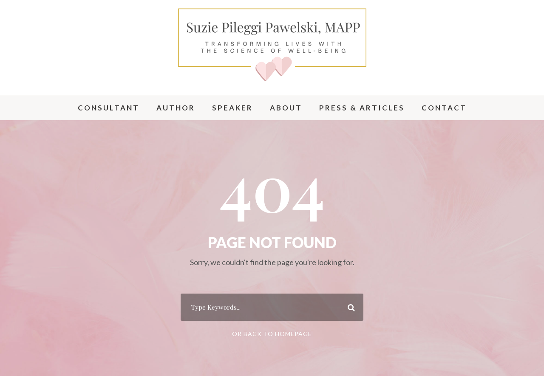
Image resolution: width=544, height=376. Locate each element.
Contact (444, 107)
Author (175, 107)
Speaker (232, 107)
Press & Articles (362, 107)
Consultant (108, 107)
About (286, 107)
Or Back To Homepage (272, 333)
